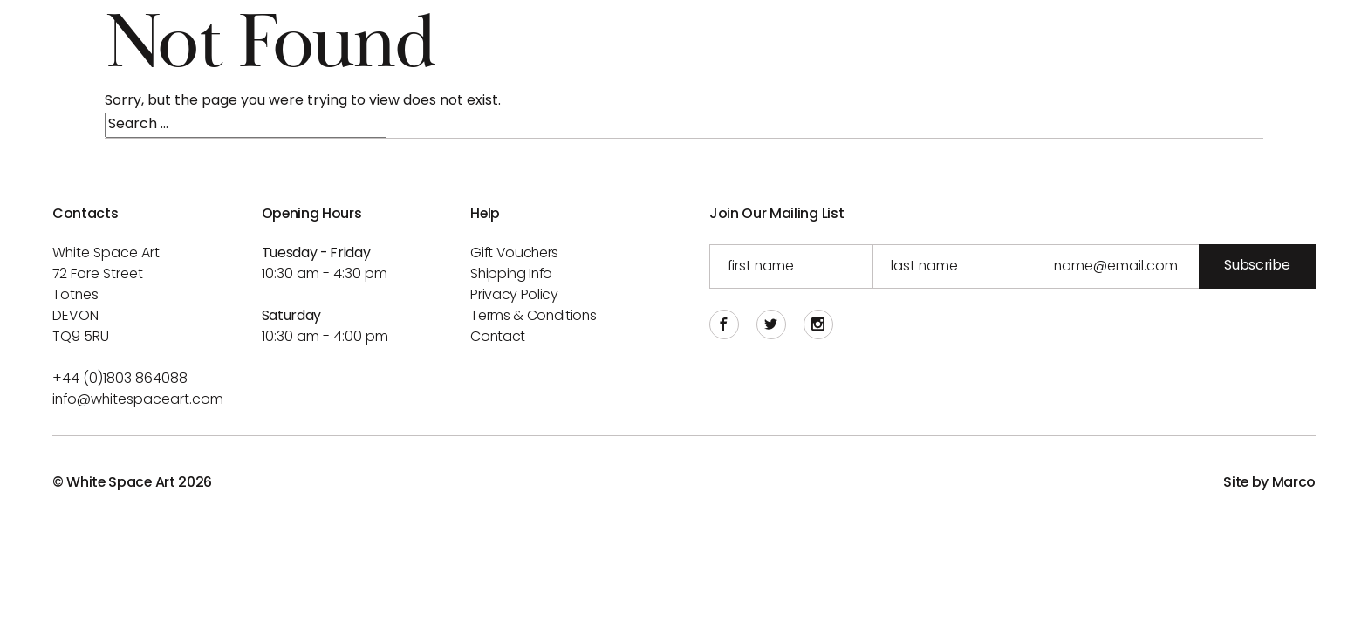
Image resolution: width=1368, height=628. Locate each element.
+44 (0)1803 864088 (120, 379)
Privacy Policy (514, 296)
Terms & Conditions (533, 317)
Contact (497, 338)
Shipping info (511, 275)
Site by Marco (1269, 483)
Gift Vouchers (514, 254)
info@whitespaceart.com (137, 400)
